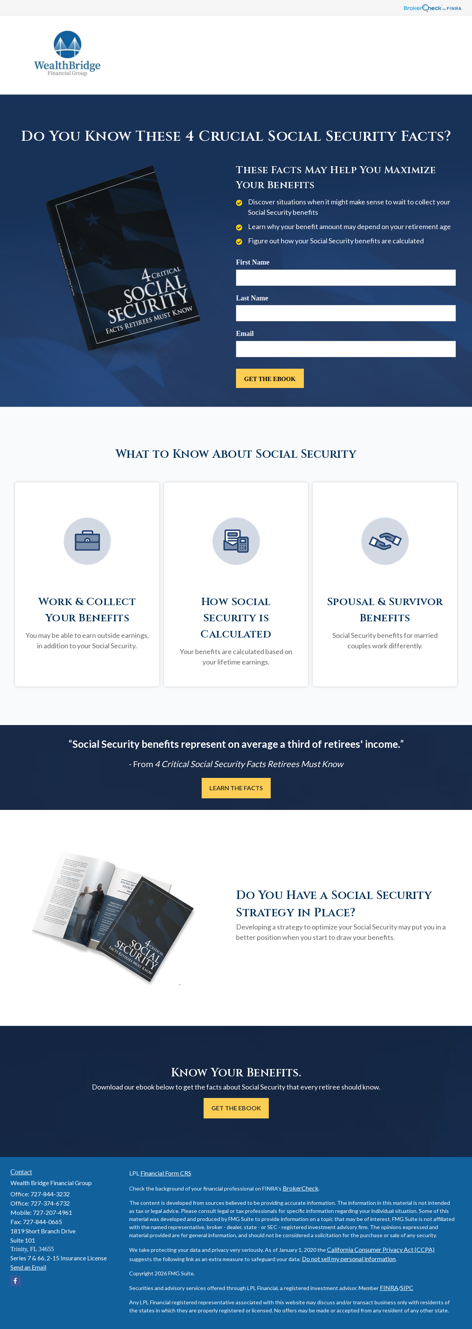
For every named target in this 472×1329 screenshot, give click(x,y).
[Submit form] (270, 378)
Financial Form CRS (165, 1173)
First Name (252, 262)
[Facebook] (15, 1281)
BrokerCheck (301, 1188)
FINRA (389, 1287)
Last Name (252, 298)
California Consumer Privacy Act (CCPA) (381, 1249)
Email (245, 333)
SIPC (406, 1287)
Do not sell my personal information (349, 1258)
